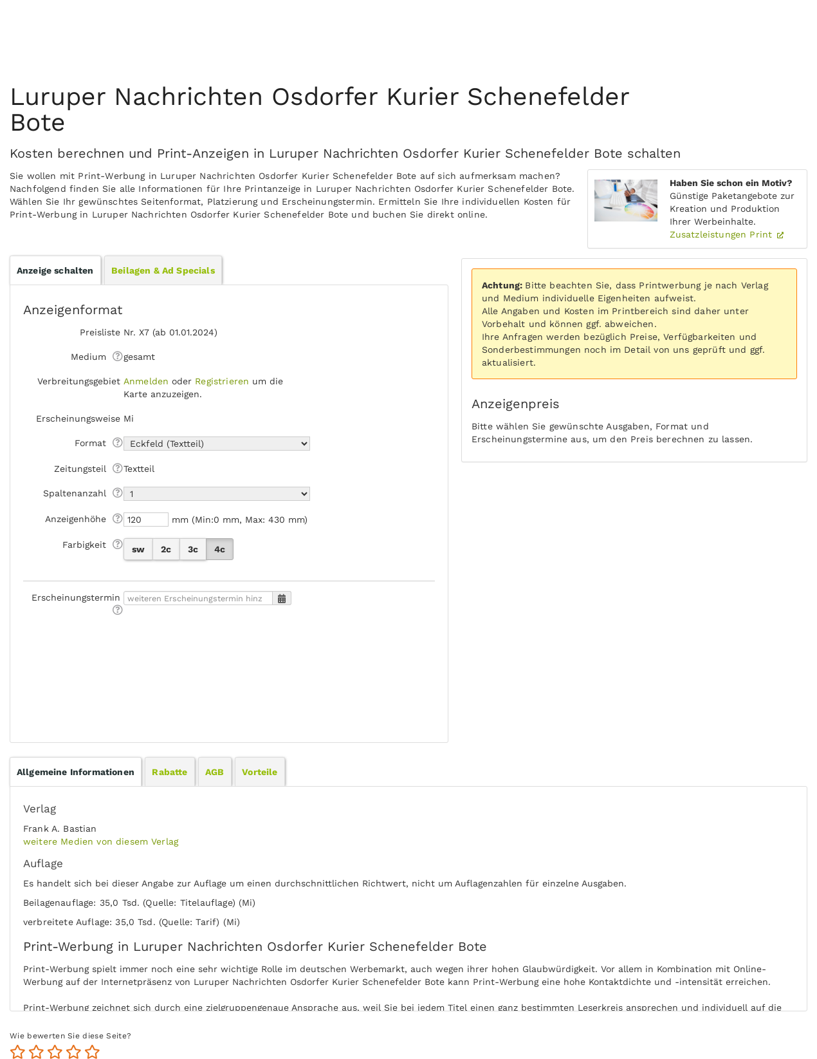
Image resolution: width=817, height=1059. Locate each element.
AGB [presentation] (214, 772)
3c (193, 549)
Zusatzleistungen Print (723, 234)
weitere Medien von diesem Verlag (100, 841)
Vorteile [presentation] (259, 772)
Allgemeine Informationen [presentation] (75, 772)
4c (219, 549)
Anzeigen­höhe (75, 519)
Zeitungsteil (80, 469)
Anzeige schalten (55, 270)
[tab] (76, 772)
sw (138, 549)
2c (166, 549)
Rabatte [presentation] (169, 772)
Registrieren (222, 381)
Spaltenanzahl (74, 493)
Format (90, 443)
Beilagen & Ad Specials (163, 270)
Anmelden (146, 381)
